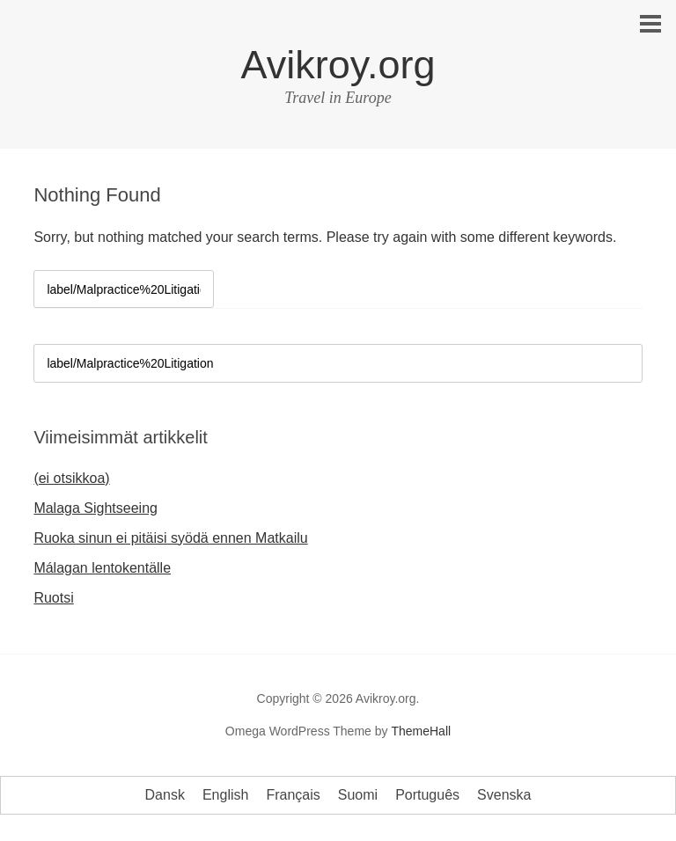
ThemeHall (421, 731)
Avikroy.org (338, 64)
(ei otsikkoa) (71, 478)
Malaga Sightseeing (95, 508)
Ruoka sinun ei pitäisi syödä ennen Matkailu (170, 537)
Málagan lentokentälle (102, 567)
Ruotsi (53, 597)
